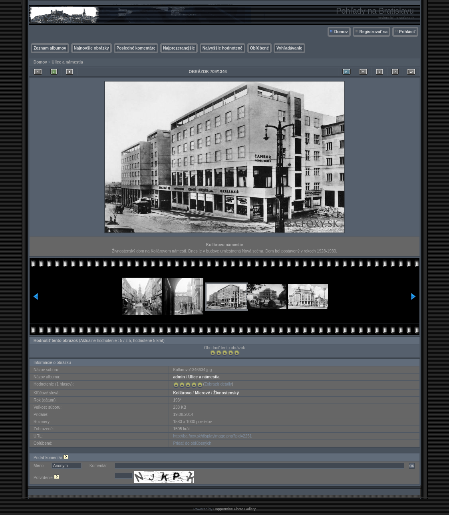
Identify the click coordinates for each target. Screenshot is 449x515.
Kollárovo (182, 393)
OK (411, 466)
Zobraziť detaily (218, 384)
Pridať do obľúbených (192, 443)
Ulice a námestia (67, 62)
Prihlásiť (407, 32)
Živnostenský (226, 393)
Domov (341, 32)
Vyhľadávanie (289, 48)
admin (179, 377)
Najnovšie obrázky (91, 48)
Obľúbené (259, 48)
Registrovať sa (373, 32)
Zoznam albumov (50, 48)
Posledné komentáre (136, 48)
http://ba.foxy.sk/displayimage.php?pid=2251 (212, 436)
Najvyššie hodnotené (222, 48)
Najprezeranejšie (179, 48)
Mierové (202, 393)
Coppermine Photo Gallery (234, 509)
